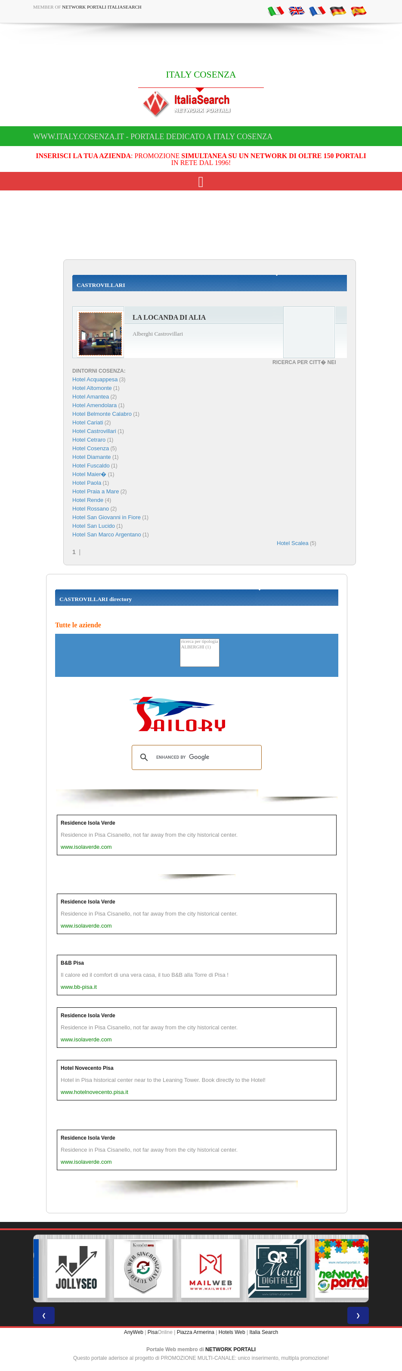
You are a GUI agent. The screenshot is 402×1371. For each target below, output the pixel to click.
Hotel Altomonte (92, 388)
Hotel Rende (87, 500)
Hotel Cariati (87, 422)
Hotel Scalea (293, 543)
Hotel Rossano (90, 508)
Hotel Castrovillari (94, 431)
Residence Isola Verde (88, 823)
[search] (195, 757)
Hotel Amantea (90, 396)
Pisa (153, 1332)
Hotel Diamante (91, 457)
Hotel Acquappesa (95, 379)
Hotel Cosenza (90, 448)
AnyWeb (133, 1332)
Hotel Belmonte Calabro (102, 414)
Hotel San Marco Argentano (106, 534)
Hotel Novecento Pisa (87, 1068)
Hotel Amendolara (94, 405)
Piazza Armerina (195, 1332)
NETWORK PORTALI (230, 1349)
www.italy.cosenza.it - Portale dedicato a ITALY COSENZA (152, 136)
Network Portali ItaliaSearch (102, 6)
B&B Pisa (72, 963)
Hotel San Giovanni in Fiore (106, 517)
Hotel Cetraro (88, 439)
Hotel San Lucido (93, 526)
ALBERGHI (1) (199, 647)
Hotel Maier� (89, 474)
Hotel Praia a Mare (95, 491)
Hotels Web (232, 1332)
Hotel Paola (86, 483)
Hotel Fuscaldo (91, 465)
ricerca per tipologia (199, 642)
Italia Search (263, 1332)
